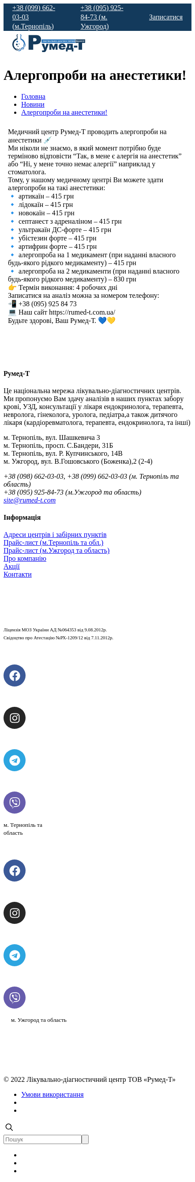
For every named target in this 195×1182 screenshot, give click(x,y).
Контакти (18, 574)
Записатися (166, 17)
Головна (33, 96)
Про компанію (25, 558)
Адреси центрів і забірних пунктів (55, 534)
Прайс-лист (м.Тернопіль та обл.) (53, 542)
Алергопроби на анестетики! (64, 112)
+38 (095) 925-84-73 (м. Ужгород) (102, 17)
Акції (12, 566)
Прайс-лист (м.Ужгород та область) (56, 550)
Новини (33, 104)
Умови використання (52, 1094)
